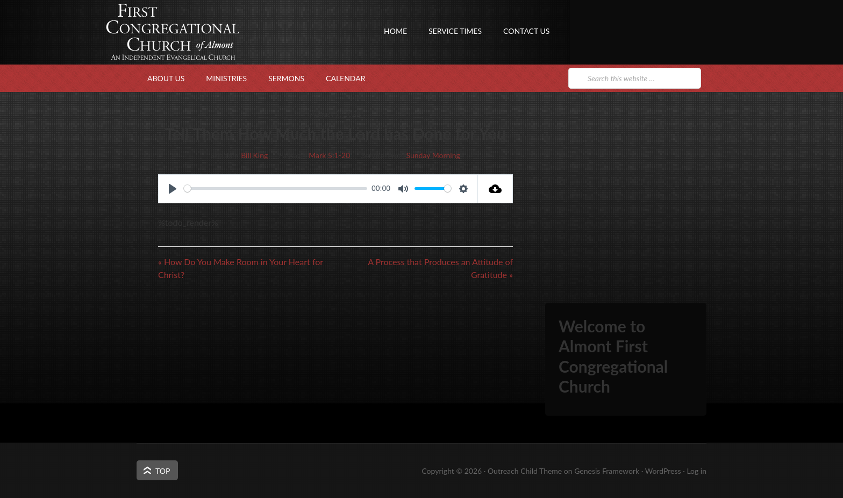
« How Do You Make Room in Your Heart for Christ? (240, 268)
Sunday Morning (433, 155)
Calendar (345, 78)
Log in (696, 470)
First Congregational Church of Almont (244, 51)
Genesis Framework (606, 470)
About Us (165, 78)
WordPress (663, 470)
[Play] (172, 188)
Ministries (226, 78)
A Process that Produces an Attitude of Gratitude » (440, 268)
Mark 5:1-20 (329, 155)
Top (162, 470)
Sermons (286, 78)
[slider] (275, 188)
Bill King (254, 155)
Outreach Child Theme (525, 470)
